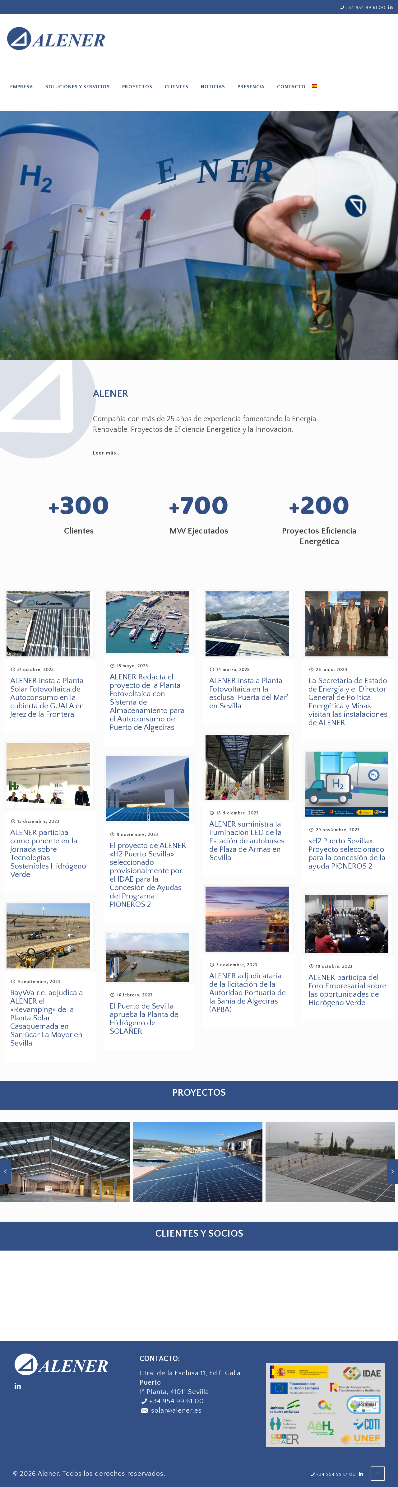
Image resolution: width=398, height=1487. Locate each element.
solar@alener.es (171, 1411)
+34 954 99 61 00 (176, 1401)
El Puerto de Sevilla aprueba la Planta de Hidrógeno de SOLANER (144, 1019)
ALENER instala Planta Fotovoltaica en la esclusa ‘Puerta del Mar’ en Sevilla (248, 694)
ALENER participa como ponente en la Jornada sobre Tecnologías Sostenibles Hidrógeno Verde (48, 853)
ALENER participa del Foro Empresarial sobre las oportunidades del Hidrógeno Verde (347, 990)
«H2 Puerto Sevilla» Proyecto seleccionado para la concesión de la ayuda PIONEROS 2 (347, 854)
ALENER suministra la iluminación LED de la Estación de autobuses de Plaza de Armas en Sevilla (247, 841)
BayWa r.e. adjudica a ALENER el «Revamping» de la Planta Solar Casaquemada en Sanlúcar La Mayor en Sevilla (46, 1018)
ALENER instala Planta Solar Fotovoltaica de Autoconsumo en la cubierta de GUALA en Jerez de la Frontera (47, 698)
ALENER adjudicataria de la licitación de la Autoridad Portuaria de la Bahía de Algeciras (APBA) (247, 993)
